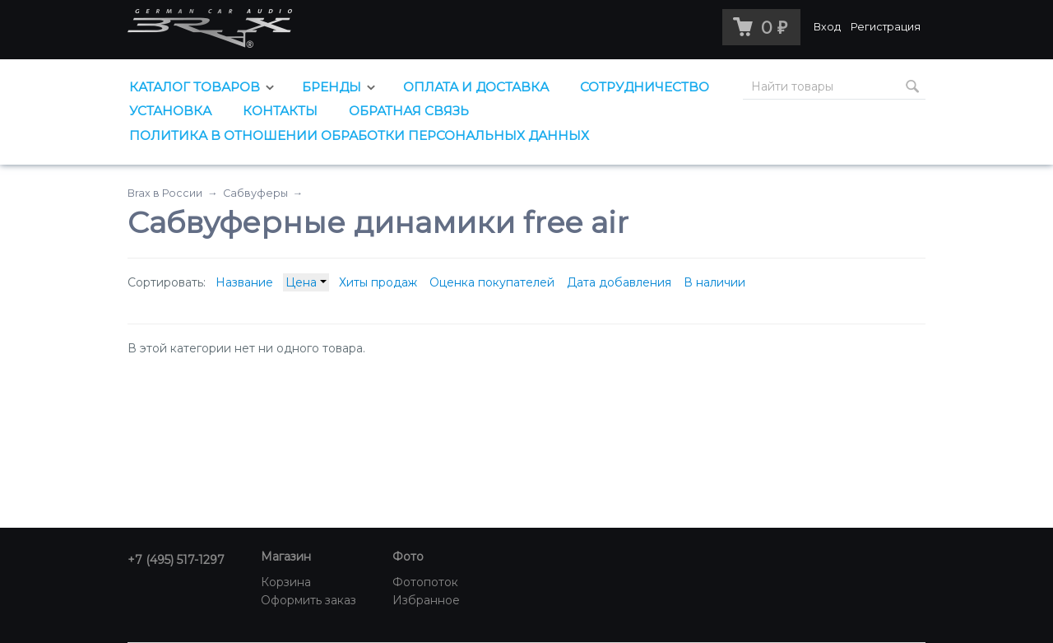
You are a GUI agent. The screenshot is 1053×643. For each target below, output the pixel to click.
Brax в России (165, 193)
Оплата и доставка (476, 87)
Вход (827, 27)
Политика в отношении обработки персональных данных (359, 135)
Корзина (286, 582)
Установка (170, 111)
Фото (408, 556)
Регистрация (886, 27)
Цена (306, 282)
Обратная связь (409, 111)
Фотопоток (425, 582)
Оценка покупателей (491, 282)
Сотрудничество (644, 87)
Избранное (426, 600)
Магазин (286, 556)
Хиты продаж (378, 282)
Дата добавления (619, 282)
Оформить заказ (308, 600)
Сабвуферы (255, 193)
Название (244, 282)
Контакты (280, 111)
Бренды (331, 87)
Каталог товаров (194, 87)
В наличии (714, 282)
